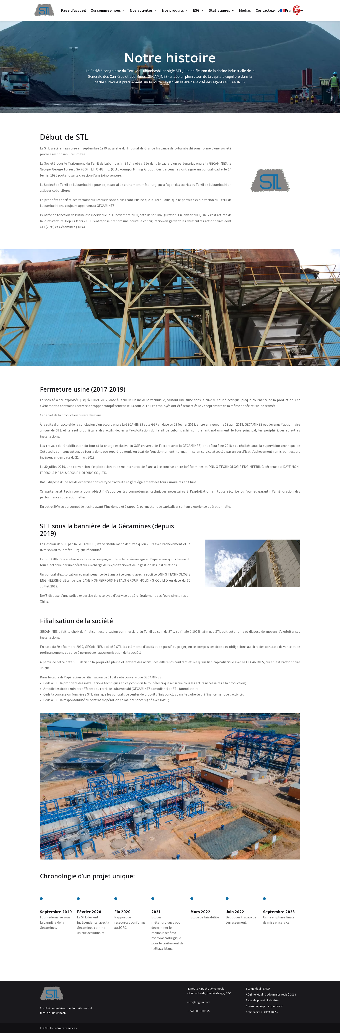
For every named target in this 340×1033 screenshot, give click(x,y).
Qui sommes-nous (106, 10)
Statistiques (219, 10)
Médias (245, 10)
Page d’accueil (73, 10)
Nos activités (141, 10)
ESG (196, 10)
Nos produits (173, 10)
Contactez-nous (270, 10)
